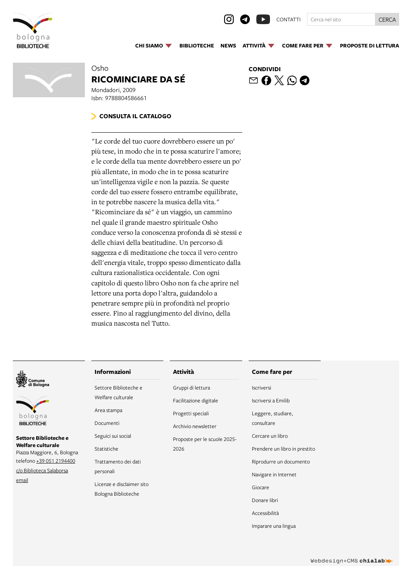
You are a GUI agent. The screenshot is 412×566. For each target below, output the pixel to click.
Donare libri (265, 500)
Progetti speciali (191, 413)
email (22, 480)
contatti (288, 19)
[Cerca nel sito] (341, 19)
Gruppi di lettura (191, 387)
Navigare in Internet (274, 474)
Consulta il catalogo (135, 116)
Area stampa (108, 410)
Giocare (260, 487)
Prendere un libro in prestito (283, 448)
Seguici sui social (113, 435)
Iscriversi (261, 387)
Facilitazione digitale (195, 400)
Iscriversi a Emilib (271, 400)
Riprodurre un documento (281, 461)
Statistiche (106, 448)
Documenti (107, 423)
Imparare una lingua (274, 525)
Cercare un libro (270, 435)
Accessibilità (265, 513)
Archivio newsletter (194, 426)
